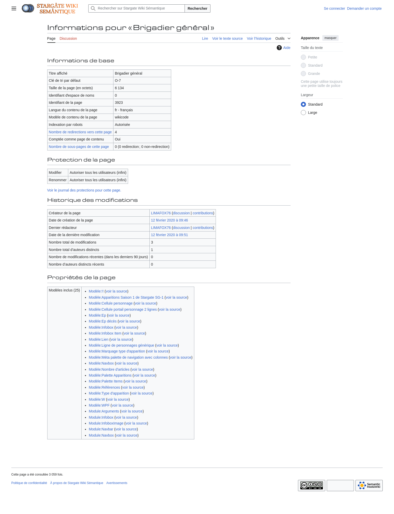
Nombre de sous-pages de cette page (79, 147)
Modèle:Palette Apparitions (110, 375)
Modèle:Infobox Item (105, 333)
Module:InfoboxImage (106, 423)
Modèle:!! (96, 291)
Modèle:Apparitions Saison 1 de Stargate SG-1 (126, 297)
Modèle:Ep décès (103, 321)
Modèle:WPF (99, 405)
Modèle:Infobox (101, 327)
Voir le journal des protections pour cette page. (84, 190)
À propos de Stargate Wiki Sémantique (76, 483)
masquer (330, 38)
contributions (203, 213)
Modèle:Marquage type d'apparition (117, 351)
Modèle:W (97, 399)
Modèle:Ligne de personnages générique (121, 345)
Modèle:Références (104, 387)
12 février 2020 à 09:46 (169, 220)
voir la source (116, 291)
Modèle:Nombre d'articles (109, 369)
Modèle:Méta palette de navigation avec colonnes (128, 357)
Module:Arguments (104, 411)
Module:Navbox (101, 435)
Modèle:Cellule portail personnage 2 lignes (123, 309)
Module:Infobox (101, 417)
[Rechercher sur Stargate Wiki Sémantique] (136, 8)
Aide (282, 47)
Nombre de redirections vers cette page (80, 132)
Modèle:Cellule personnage (110, 303)
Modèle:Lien (98, 339)
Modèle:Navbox (101, 363)
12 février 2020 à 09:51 (169, 235)
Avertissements (116, 483)
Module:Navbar (101, 429)
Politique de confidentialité (29, 483)
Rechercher (197, 8)
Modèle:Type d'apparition (109, 393)
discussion (181, 213)
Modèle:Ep (97, 315)
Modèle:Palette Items (106, 381)
